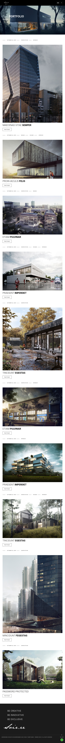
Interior (35, 40)
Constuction (24, 40)
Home (8, 22)
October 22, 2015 (11, 40)
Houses (32, 135)
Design (23, 135)
